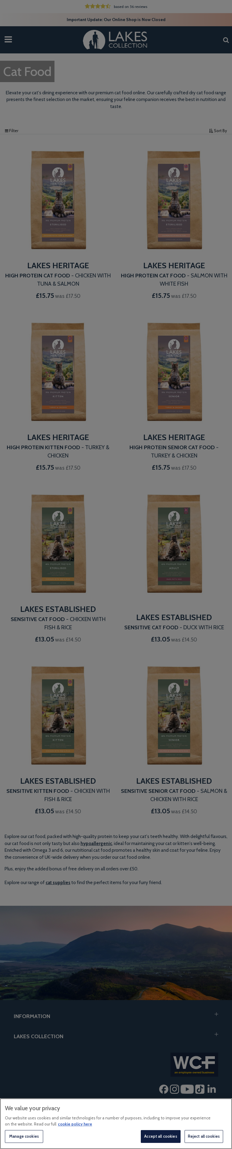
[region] (116, 1123)
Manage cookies (24, 1136)
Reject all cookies (204, 1136)
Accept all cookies (160, 1136)
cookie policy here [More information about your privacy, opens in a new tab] (75, 1124)
